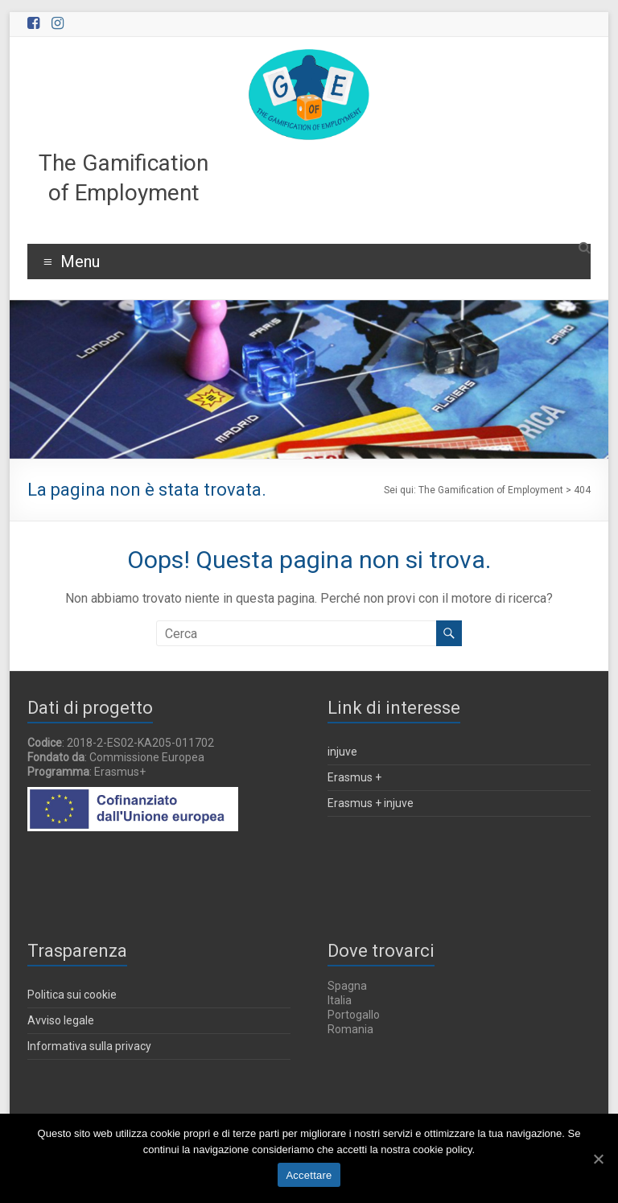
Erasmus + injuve (371, 803)
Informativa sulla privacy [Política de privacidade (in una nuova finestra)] (89, 1046)
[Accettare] (598, 1159)
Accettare (309, 1175)
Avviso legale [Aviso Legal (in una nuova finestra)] (60, 1020)
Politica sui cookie (72, 994)
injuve (342, 751)
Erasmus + (354, 777)
